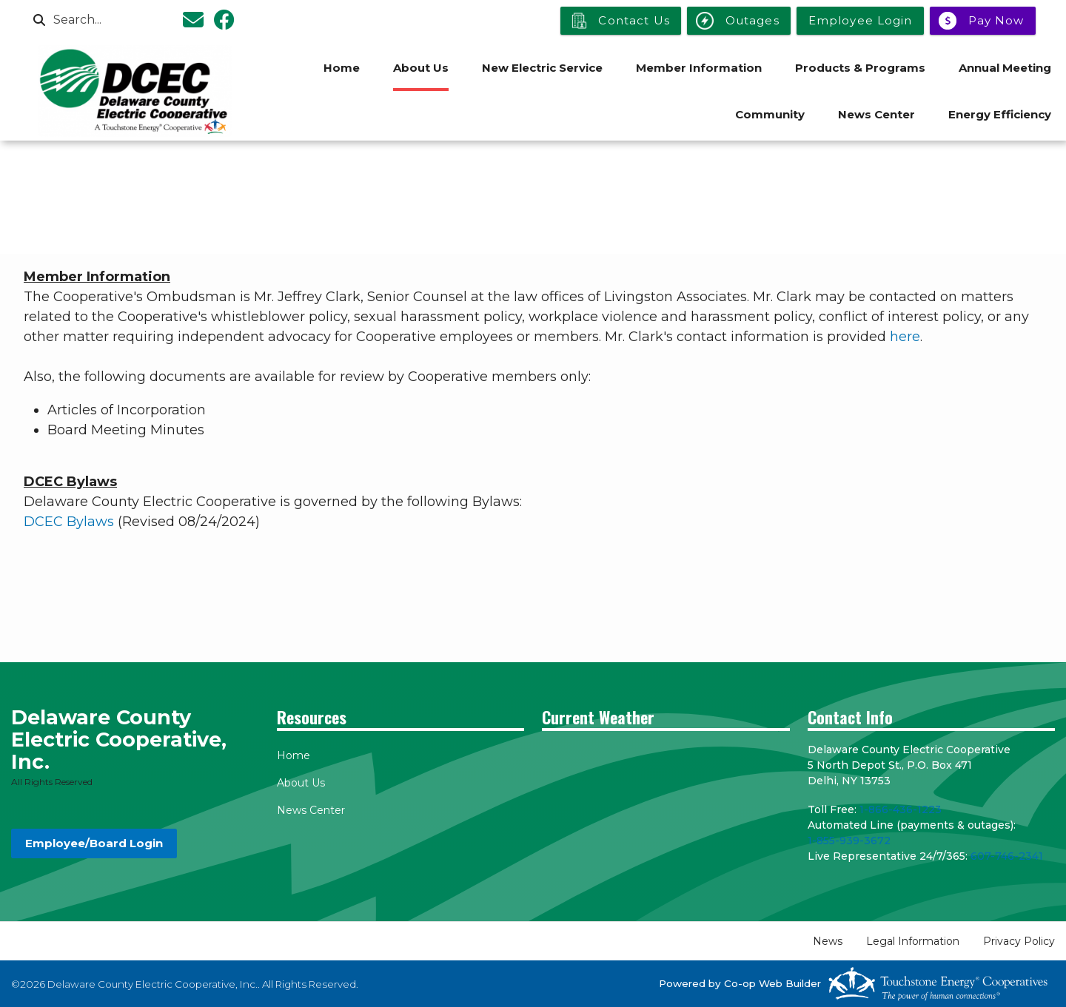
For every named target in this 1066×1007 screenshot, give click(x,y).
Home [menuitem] (342, 68)
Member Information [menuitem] (699, 68)
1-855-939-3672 (849, 840)
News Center (311, 810)
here (905, 337)
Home (293, 755)
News (827, 941)
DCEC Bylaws (69, 521)
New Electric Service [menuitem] (542, 68)
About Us (301, 782)
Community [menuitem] (770, 114)
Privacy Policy (1019, 941)
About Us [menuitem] (421, 68)
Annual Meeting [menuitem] (1005, 68)
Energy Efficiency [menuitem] (999, 114)
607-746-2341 (1007, 856)
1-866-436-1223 (900, 809)
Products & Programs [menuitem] (860, 68)
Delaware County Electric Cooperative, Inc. (119, 739)
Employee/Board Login (94, 843)
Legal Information (912, 941)
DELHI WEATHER (666, 797)
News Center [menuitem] (876, 114)
